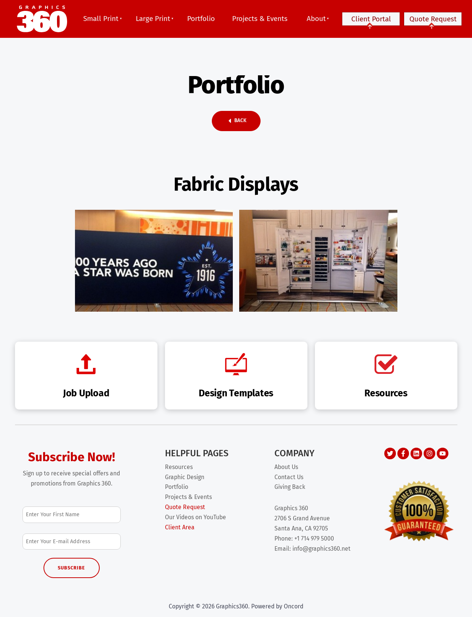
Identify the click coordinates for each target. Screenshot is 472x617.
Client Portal (371, 22)
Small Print (100, 18)
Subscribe (71, 568)
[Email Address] (71, 541)
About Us (286, 467)
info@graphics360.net (321, 548)
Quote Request (432, 22)
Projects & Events (260, 18)
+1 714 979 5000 (314, 538)
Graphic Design (184, 477)
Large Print (153, 18)
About (316, 18)
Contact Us (288, 477)
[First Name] (71, 514)
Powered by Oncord (277, 606)
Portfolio (201, 18)
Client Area (180, 527)
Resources (179, 467)
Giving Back (289, 486)
